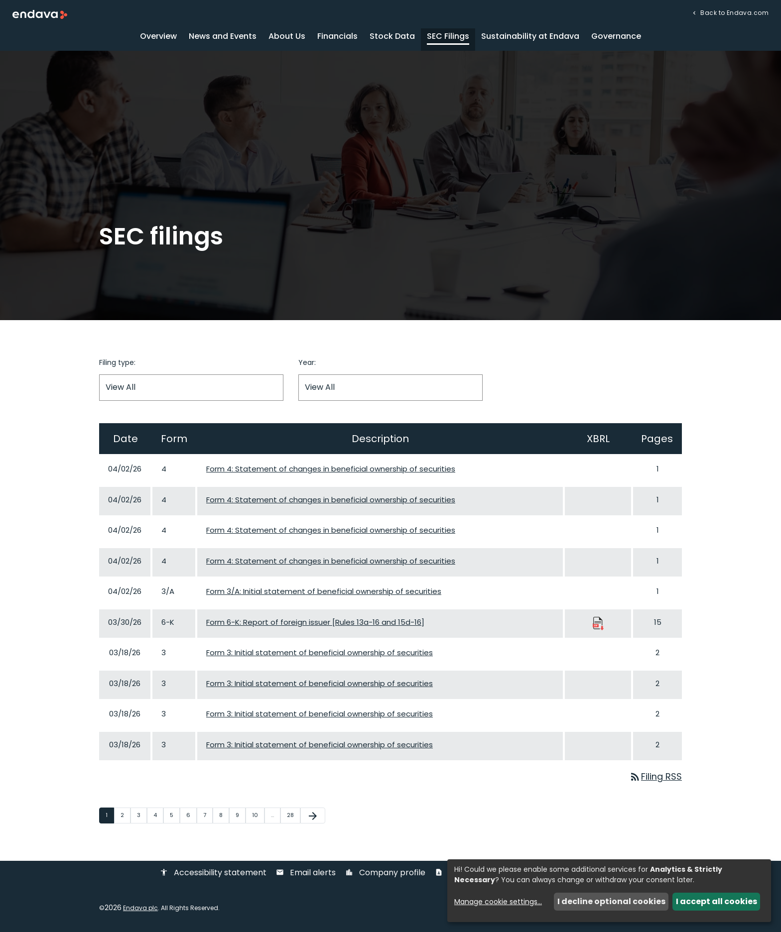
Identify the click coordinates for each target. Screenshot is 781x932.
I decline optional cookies (611, 901)
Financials (337, 37)
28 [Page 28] (293, 816)
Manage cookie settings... (498, 902)
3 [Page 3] (141, 816)
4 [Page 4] (158, 816)
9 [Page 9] (240, 816)
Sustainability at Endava (530, 37)
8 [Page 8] (224, 816)
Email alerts (306, 874)
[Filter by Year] (390, 388)
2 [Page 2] (125, 816)
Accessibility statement (213, 874)
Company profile (385, 874)
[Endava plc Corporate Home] (39, 14)
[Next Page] (312, 816)
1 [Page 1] (109, 816)
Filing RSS (655, 778)
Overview (158, 37)
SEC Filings (448, 37)
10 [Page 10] (258, 816)
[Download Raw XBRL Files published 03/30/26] (598, 623)
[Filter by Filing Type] (191, 388)
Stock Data (392, 37)
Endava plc (140, 909)
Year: (307, 363)
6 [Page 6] (191, 816)
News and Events (223, 37)
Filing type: (117, 363)
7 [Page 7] (208, 816)
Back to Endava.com (734, 12)
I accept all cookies (716, 901)
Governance (616, 37)
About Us (286, 37)
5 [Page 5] (174, 816)
